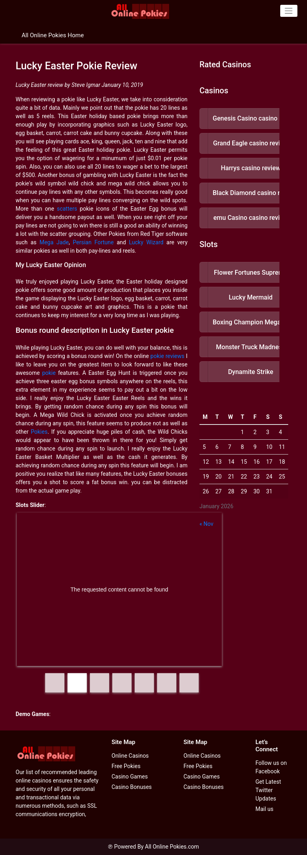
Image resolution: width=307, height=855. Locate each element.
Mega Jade (54, 242)
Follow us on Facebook (271, 767)
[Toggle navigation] (288, 11)
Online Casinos (130, 755)
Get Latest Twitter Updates (268, 790)
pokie (49, 373)
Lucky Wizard (146, 242)
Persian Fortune (93, 242)
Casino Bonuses (132, 787)
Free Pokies (126, 766)
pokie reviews (167, 356)
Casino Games (130, 776)
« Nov (206, 524)
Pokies (39, 432)
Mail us (264, 809)
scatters (67, 208)
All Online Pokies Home (53, 35)
